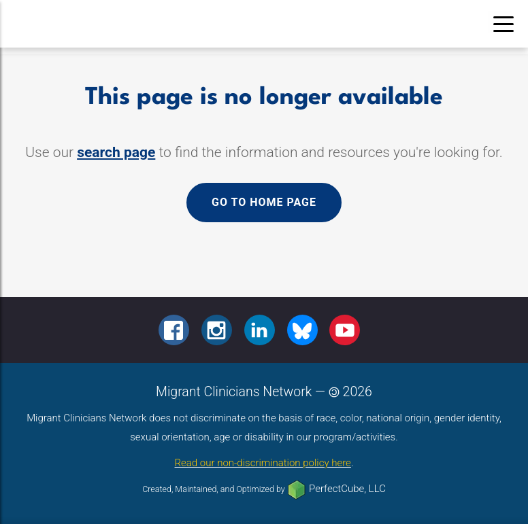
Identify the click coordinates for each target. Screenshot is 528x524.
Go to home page (264, 202)
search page (116, 152)
